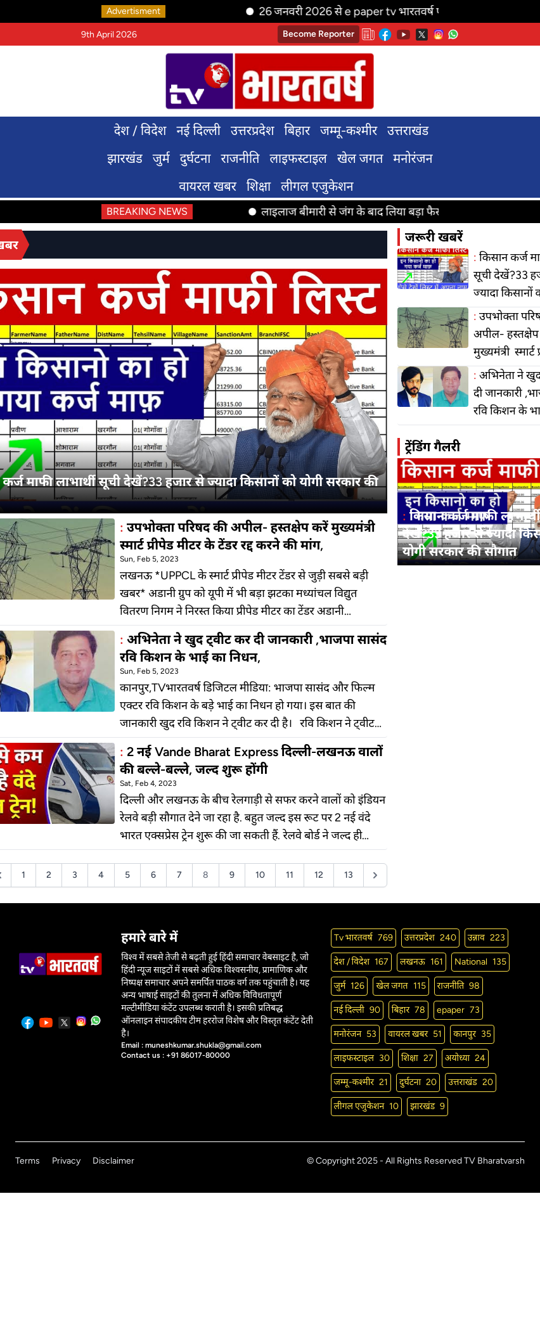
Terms (27, 1160)
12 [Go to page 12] (318, 875)
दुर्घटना (195, 158)
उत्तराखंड (407, 130)
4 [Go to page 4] (101, 875)
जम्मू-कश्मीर (348, 130)
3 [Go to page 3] (74, 875)
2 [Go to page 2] (48, 875)
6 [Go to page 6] (153, 875)
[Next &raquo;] (375, 875)
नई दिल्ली (198, 130)
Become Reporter (318, 34)
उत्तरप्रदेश (252, 130)
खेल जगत (360, 158)
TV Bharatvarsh (494, 1160)
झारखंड (125, 158)
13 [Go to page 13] (348, 875)
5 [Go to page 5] (127, 875)
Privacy (66, 1160)
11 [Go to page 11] (289, 875)
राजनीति (240, 158)
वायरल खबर (207, 186)
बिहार (298, 130)
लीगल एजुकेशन (317, 186)
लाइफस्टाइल (298, 158)
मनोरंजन (412, 158)
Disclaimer (113, 1160)
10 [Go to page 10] (260, 875)
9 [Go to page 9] (232, 875)
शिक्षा (259, 186)
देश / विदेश (140, 130)
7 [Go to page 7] (179, 875)
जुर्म (161, 158)
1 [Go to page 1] (23, 875)
